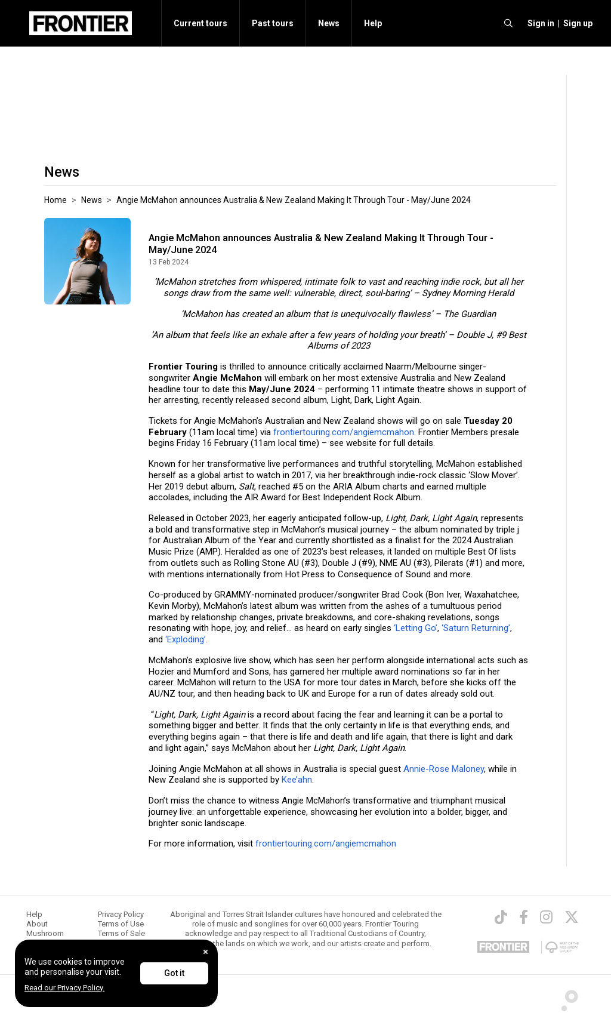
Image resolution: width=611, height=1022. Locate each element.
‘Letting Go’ (414, 628)
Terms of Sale (121, 933)
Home (55, 200)
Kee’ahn (297, 779)
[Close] (205, 952)
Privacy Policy (121, 914)
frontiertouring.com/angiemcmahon (343, 432)
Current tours (200, 23)
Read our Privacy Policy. (64, 987)
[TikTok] (501, 917)
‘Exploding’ (185, 639)
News (329, 23)
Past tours (273, 23)
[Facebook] (523, 917)
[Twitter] (571, 917)
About (37, 923)
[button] (539, 23)
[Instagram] (546, 917)
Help (373, 23)
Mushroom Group (45, 938)
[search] (508, 23)
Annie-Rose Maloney (443, 769)
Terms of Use (121, 923)
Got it (174, 973)
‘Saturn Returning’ (476, 628)
